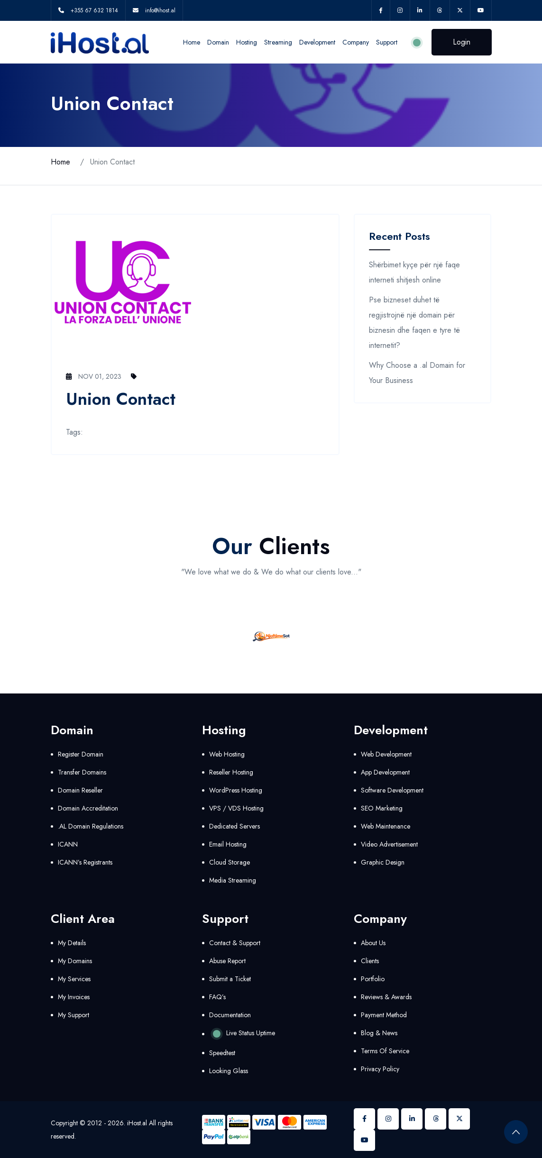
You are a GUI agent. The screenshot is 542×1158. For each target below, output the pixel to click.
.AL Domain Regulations (90, 826)
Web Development (386, 754)
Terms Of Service (385, 1051)
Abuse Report (227, 961)
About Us (373, 943)
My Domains (75, 961)
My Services (74, 979)
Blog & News (379, 1033)
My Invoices (74, 997)
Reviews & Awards (386, 997)
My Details (72, 943)
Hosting (246, 42)
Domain (218, 42)
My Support (73, 1015)
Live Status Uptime (242, 1033)
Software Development (392, 790)
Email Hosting (228, 844)
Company (355, 42)
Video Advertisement (389, 844)
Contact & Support (234, 943)
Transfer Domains (82, 772)
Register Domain (80, 754)
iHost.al (137, 1123)
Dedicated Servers (234, 826)
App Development (385, 772)
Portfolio (373, 979)
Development (317, 42)
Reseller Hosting (231, 772)
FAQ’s (217, 997)
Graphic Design (382, 862)
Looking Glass (228, 1071)
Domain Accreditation (88, 808)
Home (191, 42)
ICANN (68, 844)
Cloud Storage (229, 862)
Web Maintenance (385, 826)
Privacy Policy (380, 1069)
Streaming (278, 42)
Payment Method (384, 1015)
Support (386, 42)
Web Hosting (227, 754)
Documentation (230, 1015)
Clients (370, 961)
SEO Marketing (382, 808)
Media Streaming (232, 880)
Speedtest (222, 1053)
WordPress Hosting (235, 790)
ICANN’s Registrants (85, 862)
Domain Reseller (80, 790)
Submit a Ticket (230, 979)
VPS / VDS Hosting (236, 808)
